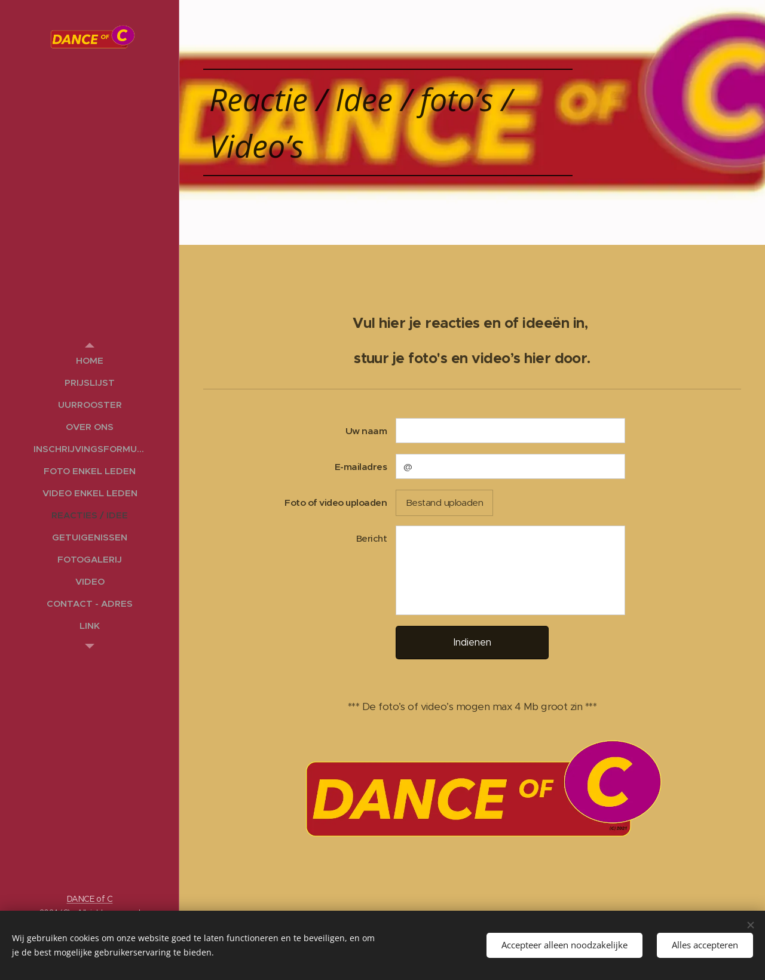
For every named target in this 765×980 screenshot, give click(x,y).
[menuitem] (90, 360)
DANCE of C (90, 898)
